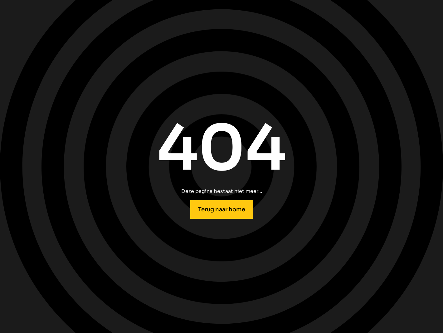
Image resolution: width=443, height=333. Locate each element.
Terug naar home (221, 209)
